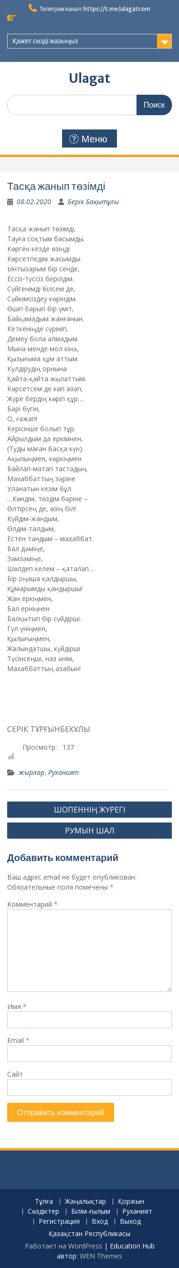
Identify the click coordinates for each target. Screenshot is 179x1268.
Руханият (63, 772)
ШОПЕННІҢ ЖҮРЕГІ (90, 809)
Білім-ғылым (90, 1212)
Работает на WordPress (63, 1245)
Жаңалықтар (85, 1202)
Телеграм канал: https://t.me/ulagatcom (94, 8)
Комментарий (32, 904)
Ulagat (89, 78)
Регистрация (59, 1221)
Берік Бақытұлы (93, 201)
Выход (130, 1221)
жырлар (31, 772)
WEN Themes (101, 1255)
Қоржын (131, 1202)
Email (18, 1040)
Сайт (15, 1074)
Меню (88, 139)
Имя (17, 1006)
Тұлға (44, 1202)
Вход (100, 1221)
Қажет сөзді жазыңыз (45, 41)
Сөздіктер (43, 1212)
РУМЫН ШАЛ (90, 830)
